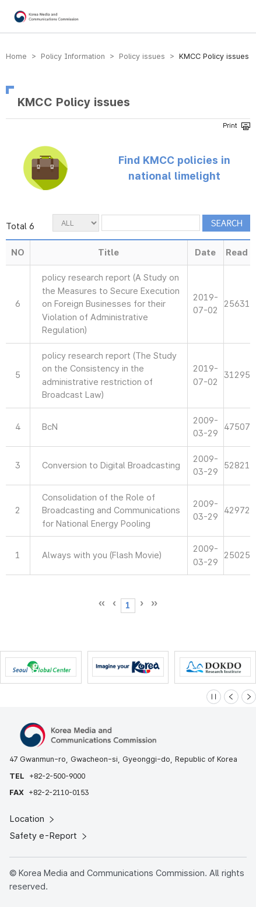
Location (33, 819)
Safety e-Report (49, 836)
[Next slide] (248, 696)
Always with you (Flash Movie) (102, 555)
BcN (50, 427)
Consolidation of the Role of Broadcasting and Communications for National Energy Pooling (111, 510)
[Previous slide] (231, 696)
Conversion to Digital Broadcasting (111, 465)
